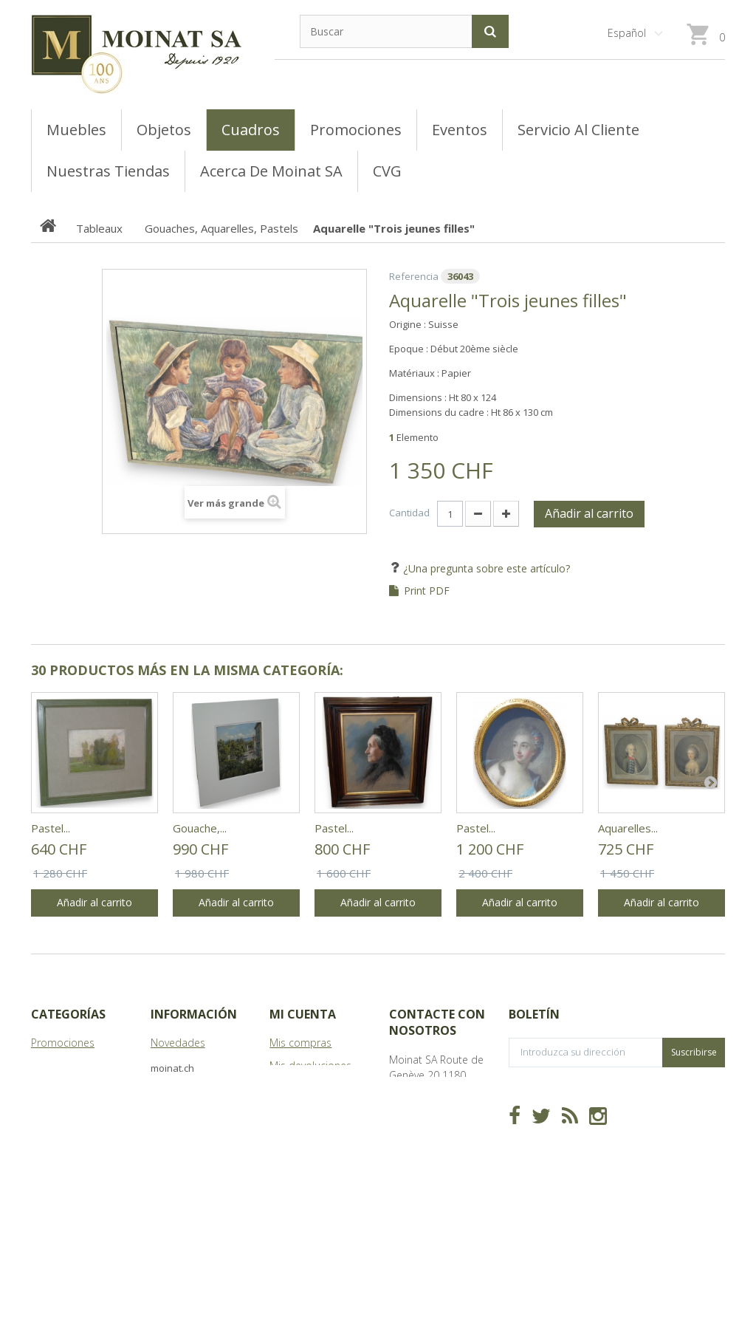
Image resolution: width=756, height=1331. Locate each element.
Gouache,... (200, 828)
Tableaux (52, 1065)
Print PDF (427, 591)
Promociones (62, 1043)
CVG (161, 1065)
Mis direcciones (306, 1111)
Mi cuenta (302, 1014)
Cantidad (409, 512)
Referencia (414, 276)
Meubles (51, 1088)
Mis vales (290, 1173)
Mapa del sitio (185, 1150)
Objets (47, 1111)
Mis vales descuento (317, 1088)
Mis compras (300, 1043)
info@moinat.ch (426, 1167)
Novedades (178, 1043)
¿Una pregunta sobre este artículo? (485, 568)
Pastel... (50, 828)
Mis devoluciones (310, 1065)
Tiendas (169, 1088)
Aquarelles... (628, 828)
